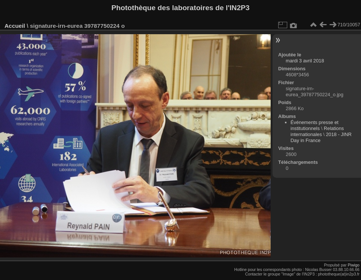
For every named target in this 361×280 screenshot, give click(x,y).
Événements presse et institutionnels (314, 125)
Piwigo (353, 265)
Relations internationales (317, 131)
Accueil (15, 26)
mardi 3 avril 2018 (305, 61)
